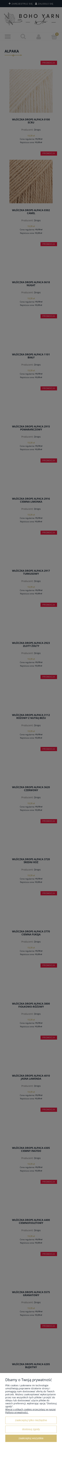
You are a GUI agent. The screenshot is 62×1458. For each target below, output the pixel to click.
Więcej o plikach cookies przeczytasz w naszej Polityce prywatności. (30, 1411)
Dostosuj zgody (31, 1429)
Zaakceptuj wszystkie (31, 1438)
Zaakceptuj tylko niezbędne (31, 1420)
